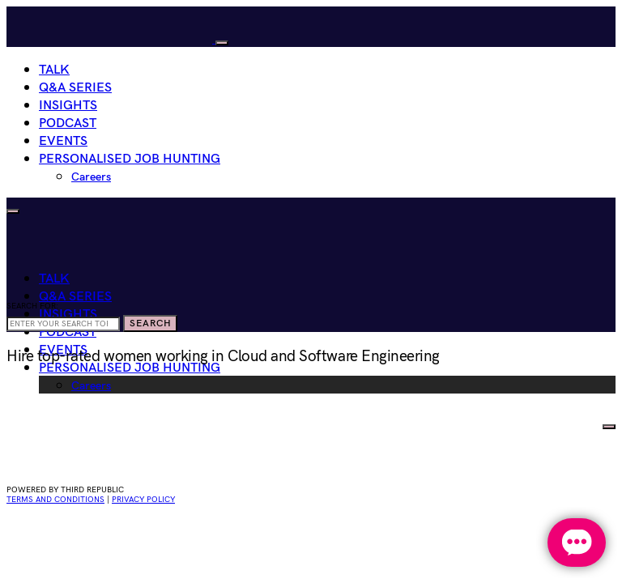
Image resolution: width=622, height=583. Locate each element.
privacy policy (143, 499)
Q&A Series (75, 88)
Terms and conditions (55, 499)
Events (63, 141)
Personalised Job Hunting (129, 159)
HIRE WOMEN (557, 423)
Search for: (32, 306)
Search (150, 323)
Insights (68, 105)
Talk (54, 70)
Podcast (67, 123)
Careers (91, 177)
